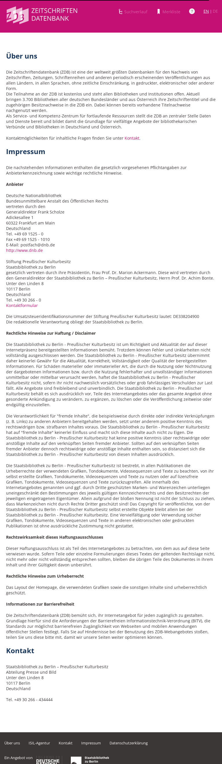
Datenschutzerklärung (129, 743)
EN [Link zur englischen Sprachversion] (206, 11)
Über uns (12, 743)
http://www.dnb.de (24, 250)
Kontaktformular (22, 305)
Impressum (91, 743)
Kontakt (132, 138)
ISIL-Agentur (39, 743)
